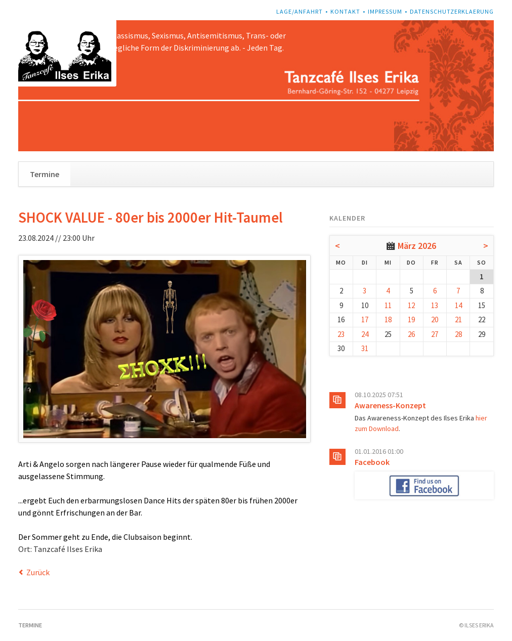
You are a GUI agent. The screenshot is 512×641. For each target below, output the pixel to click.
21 (458, 319)
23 (341, 334)
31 (364, 348)
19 (411, 319)
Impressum (385, 11)
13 (434, 305)
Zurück (38, 572)
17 (364, 319)
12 (411, 305)
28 (458, 334)
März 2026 (417, 245)
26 (411, 334)
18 (388, 319)
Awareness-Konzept (390, 405)
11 (388, 305)
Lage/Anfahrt (299, 11)
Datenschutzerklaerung (452, 11)
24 (364, 334)
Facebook (372, 462)
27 (434, 334)
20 (434, 319)
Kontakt (345, 11)
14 (458, 305)
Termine (44, 174)
